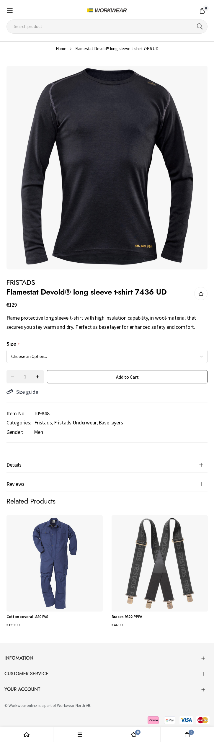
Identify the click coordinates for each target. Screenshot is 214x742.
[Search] (200, 26)
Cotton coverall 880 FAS (27, 616)
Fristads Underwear (75, 422)
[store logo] (107, 10)
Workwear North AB (73, 705)
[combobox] (107, 26)
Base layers (111, 422)
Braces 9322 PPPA (127, 616)
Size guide (22, 391)
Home (61, 48)
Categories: (18, 422)
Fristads (43, 422)
